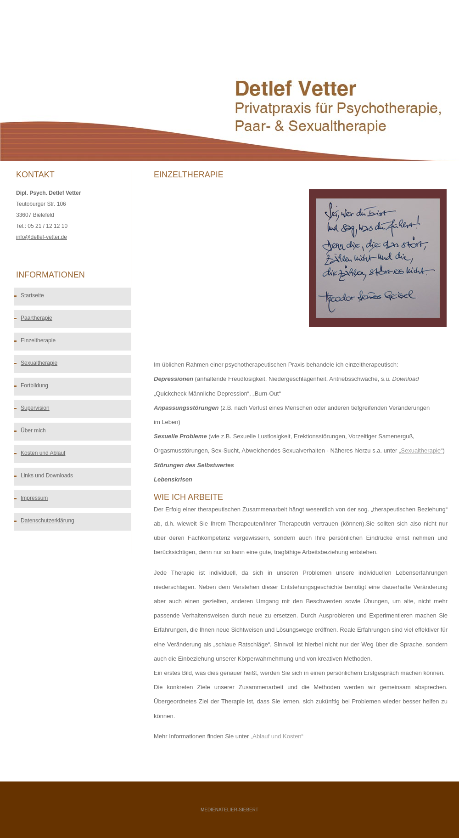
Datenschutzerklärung (47, 520)
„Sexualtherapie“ (420, 450)
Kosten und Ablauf (43, 453)
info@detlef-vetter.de (41, 237)
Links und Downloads (47, 475)
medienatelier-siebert (229, 809)
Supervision (35, 408)
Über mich (33, 430)
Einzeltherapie (38, 340)
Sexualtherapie (39, 363)
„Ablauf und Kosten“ (277, 736)
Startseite (32, 295)
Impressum (34, 498)
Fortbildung (34, 385)
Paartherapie (36, 318)
